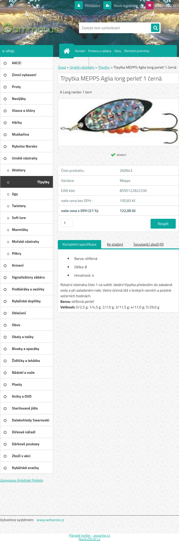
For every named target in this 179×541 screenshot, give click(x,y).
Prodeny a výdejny (99, 51)
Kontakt (80, 51)
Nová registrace (125, 5)
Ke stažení (115, 244)
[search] (155, 28)
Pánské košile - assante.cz (89, 535)
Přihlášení (92, 5)
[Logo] (32, 27)
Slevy (117, 51)
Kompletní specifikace (79, 244)
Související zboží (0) (149, 244)
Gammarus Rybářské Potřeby (21, 480)
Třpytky (104, 67)
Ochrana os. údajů (77, 62)
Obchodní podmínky (136, 51)
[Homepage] (67, 51)
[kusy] (67, 223)
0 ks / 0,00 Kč (165, 5)
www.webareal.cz (50, 520)
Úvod (62, 67)
